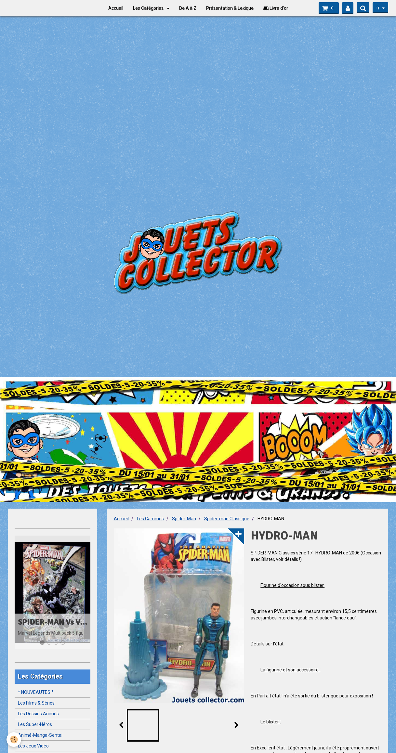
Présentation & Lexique (230, 8)
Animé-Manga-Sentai (40, 735)
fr (378, 7)
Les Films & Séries (36, 703)
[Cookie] (14, 739)
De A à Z (187, 8)
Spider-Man (184, 518)
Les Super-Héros (35, 724)
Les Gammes (150, 518)
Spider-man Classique (226, 518)
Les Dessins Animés (38, 713)
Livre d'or (275, 8)
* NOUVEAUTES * (36, 692)
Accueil (115, 8)
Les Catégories (149, 8)
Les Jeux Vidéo (33, 745)
